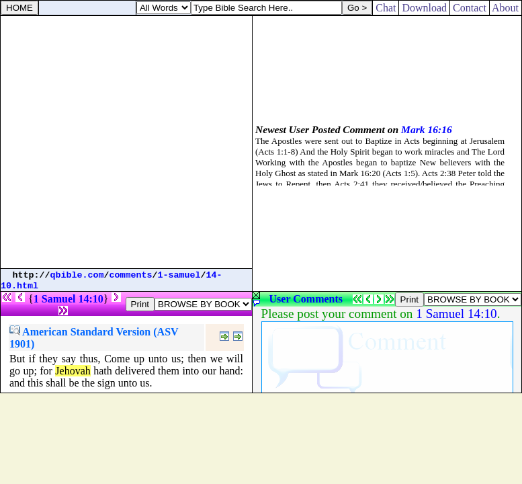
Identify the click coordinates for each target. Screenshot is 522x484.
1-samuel (179, 275)
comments (131, 275)
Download (424, 7)
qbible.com (77, 275)
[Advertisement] (126, 142)
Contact (469, 7)
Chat (385, 7)
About (505, 7)
